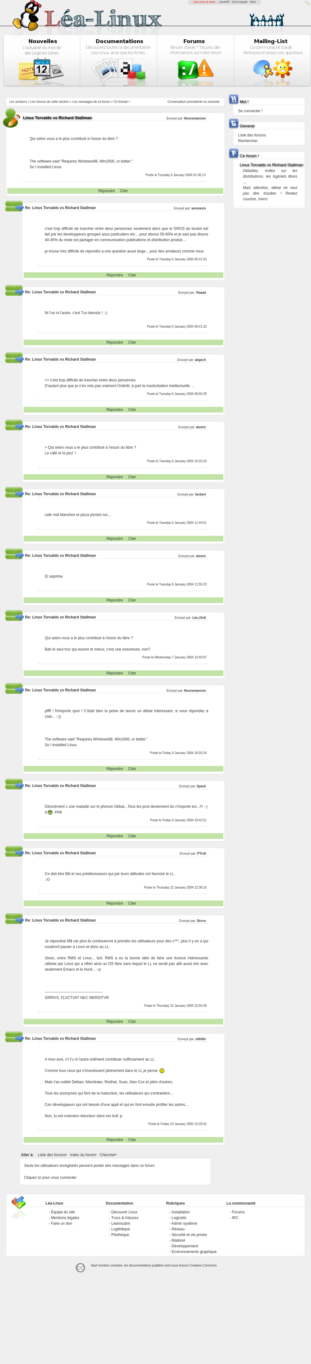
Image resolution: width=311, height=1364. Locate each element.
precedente (195, 101)
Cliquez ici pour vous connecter (50, 1177)
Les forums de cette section (49, 101)
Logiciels (179, 1218)
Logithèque (120, 1229)
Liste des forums (52, 1155)
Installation (180, 1212)
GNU (253, 1)
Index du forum (82, 1155)
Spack (201, 786)
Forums (238, 1212)
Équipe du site (63, 1212)
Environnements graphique (194, 1252)
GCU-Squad (239, 1)
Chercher (107, 1155)
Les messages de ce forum (91, 101)
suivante (213, 101)
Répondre (106, 191)
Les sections (18, 101)
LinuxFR (224, 1)
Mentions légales (65, 1218)
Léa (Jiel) (199, 617)
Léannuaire (120, 1223)
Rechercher (248, 141)
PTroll (201, 853)
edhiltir (200, 1039)
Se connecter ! (250, 111)
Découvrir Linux (124, 1212)
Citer (124, 191)
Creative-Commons (203, 1265)
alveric (201, 427)
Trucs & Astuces (124, 1218)
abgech (200, 360)
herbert (200, 494)
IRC (235, 1218)
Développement (185, 1246)
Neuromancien (195, 118)
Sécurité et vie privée (189, 1235)
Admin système (184, 1223)
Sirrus (201, 921)
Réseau (178, 1229)
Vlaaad (201, 292)
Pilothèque (120, 1235)
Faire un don (61, 1223)
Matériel (178, 1240)
